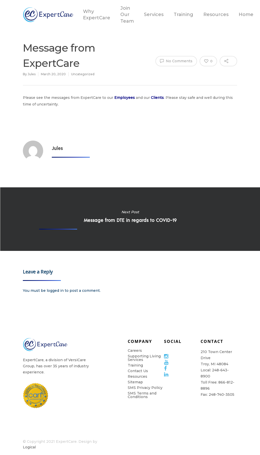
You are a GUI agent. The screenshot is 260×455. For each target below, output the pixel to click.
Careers (135, 350)
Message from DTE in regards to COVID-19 (130, 219)
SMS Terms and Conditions (142, 395)
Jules (32, 74)
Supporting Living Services (144, 357)
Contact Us (138, 371)
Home (246, 14)
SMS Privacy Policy (145, 387)
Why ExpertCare (96, 15)
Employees (124, 97)
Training (183, 14)
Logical (29, 447)
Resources (216, 14)
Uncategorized (82, 74)
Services (154, 14)
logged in (55, 290)
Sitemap (135, 382)
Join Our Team (127, 14)
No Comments (176, 60)
